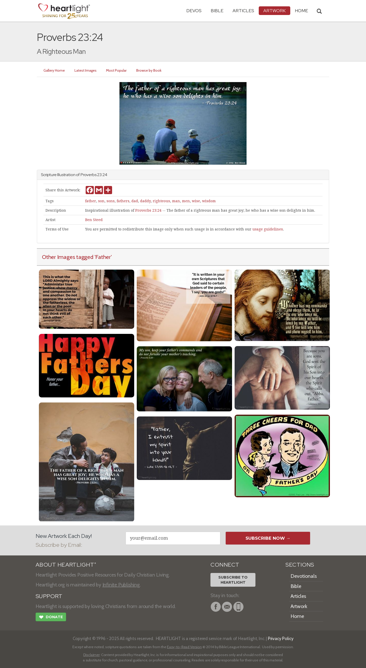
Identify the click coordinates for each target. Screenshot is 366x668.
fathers (123, 201)
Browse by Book (149, 70)
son (101, 201)
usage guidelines (267, 229)
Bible (217, 10)
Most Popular (116, 70)
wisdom (209, 201)
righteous (161, 201)
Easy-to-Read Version (184, 647)
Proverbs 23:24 (148, 210)
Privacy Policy (281, 638)
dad (134, 201)
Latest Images (85, 70)
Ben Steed (94, 220)
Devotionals (304, 576)
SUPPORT (49, 596)
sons (110, 201)
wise (196, 201)
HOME (301, 10)
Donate (51, 617)
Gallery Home (54, 70)
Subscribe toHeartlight (233, 580)
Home (297, 616)
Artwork (274, 10)
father (90, 201)
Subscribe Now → (268, 538)
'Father (103, 256)
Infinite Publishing (121, 585)
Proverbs (89, 174)
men (186, 201)
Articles (243, 10)
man (176, 201)
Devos (194, 10)
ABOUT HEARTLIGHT (66, 564)
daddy (145, 201)
